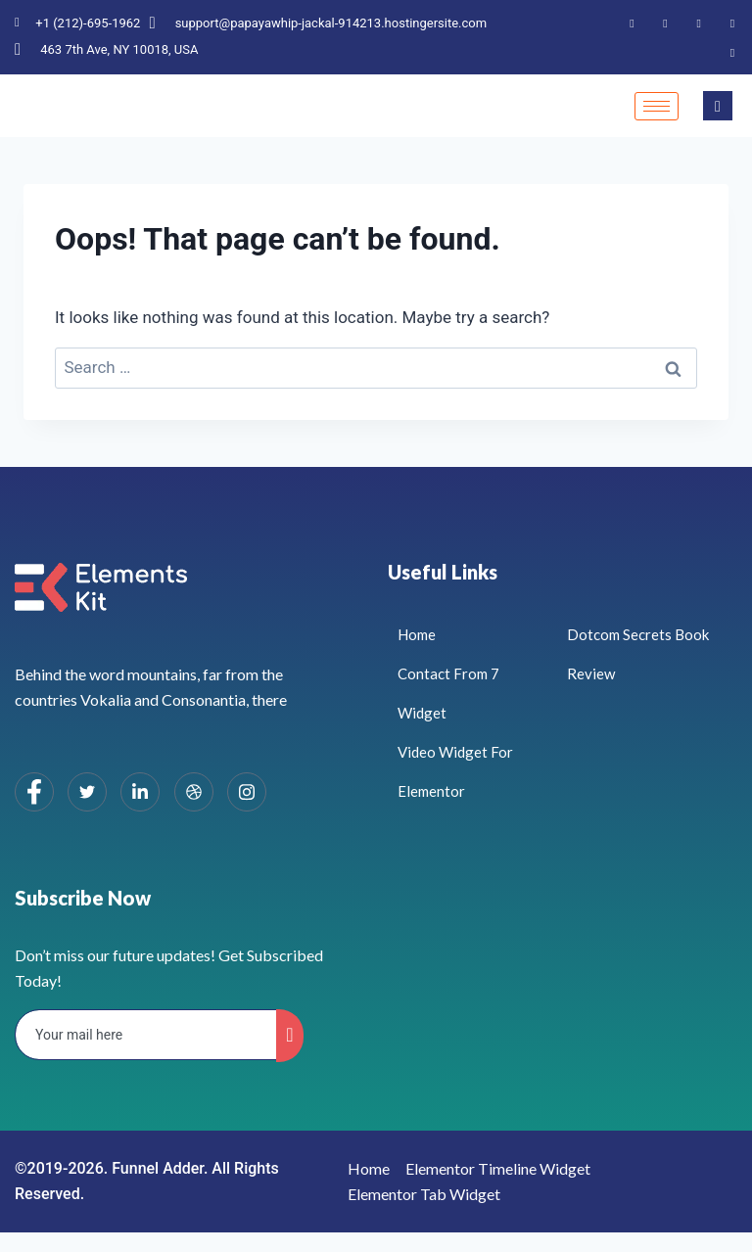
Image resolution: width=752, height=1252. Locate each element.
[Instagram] (732, 52)
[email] (146, 1034)
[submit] (289, 1035)
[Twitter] (666, 22)
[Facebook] (631, 22)
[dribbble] (193, 791)
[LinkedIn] (699, 22)
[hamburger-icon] (656, 106)
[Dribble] (732, 22)
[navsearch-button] (717, 105)
